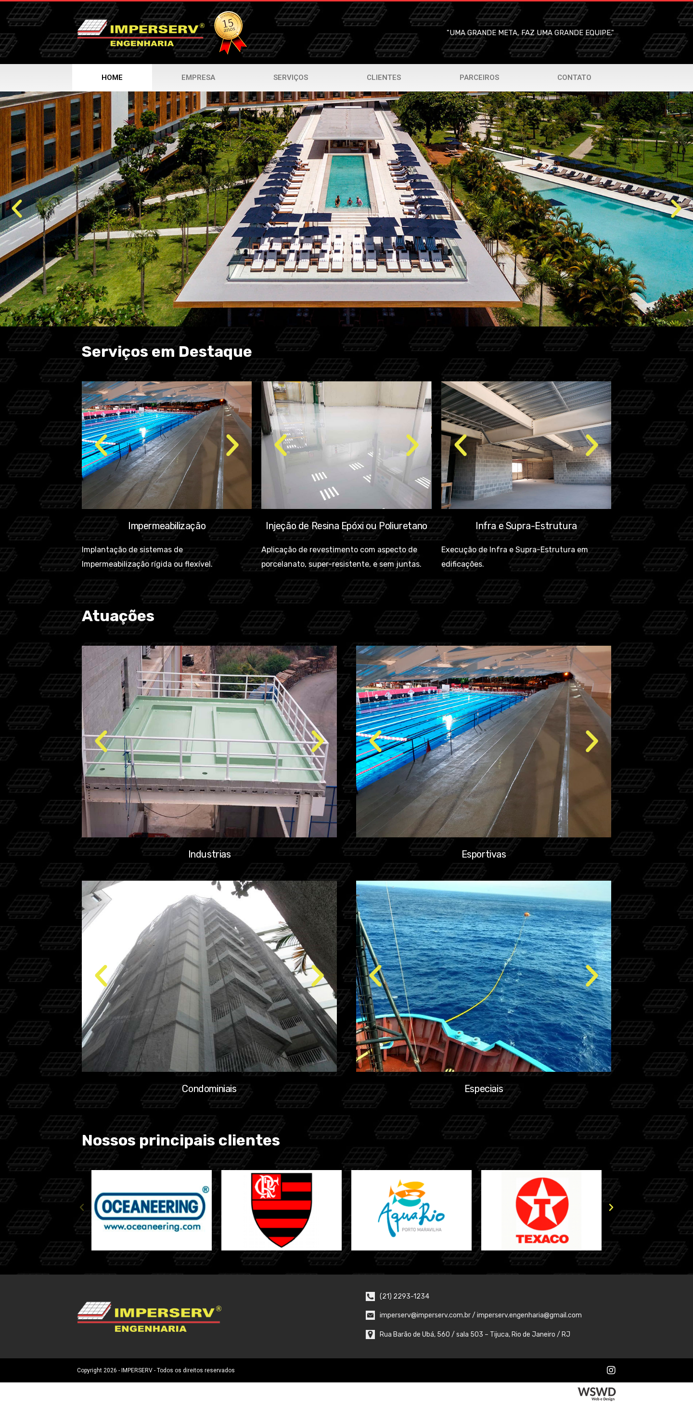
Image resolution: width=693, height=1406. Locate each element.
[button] (17, 209)
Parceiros (479, 77)
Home (112, 77)
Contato (574, 77)
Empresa (198, 77)
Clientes (384, 77)
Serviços (290, 77)
